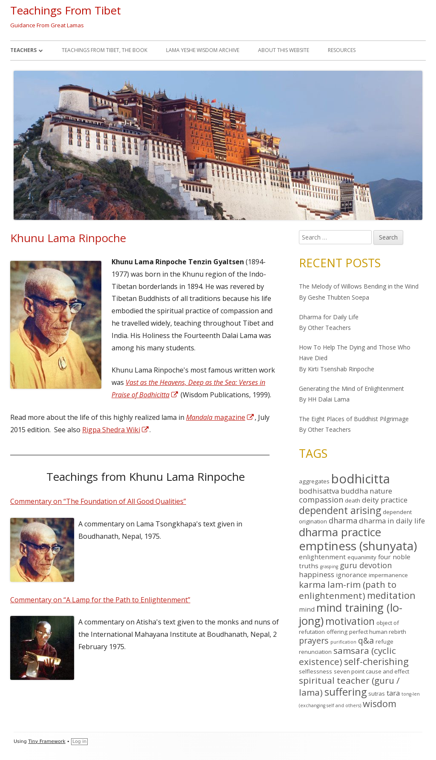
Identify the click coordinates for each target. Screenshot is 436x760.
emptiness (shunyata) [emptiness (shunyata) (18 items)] (358, 545)
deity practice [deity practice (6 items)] (384, 500)
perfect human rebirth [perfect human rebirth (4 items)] (377, 632)
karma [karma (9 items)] (312, 584)
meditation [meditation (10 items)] (391, 595)
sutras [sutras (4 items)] (376, 693)
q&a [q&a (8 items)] (366, 640)
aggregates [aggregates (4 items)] (314, 481)
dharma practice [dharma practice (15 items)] (340, 532)
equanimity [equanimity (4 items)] (361, 557)
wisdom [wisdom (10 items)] (379, 703)
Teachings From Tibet (65, 10)
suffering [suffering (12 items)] (345, 692)
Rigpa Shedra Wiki (115, 429)
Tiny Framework (46, 741)
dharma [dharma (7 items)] (343, 520)
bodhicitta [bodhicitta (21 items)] (360, 478)
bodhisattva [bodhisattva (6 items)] (319, 491)
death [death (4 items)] (352, 500)
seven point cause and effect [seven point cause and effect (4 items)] (371, 671)
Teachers (23, 50)
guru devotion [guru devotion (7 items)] (366, 565)
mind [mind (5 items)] (307, 609)
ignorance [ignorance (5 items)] (351, 574)
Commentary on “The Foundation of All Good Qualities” (98, 501)
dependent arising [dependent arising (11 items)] (340, 510)
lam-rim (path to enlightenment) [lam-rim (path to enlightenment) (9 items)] (347, 589)
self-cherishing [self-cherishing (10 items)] (376, 661)
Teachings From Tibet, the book (104, 50)
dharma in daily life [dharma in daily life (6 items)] (392, 521)
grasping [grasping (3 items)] (329, 566)
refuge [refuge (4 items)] (384, 641)
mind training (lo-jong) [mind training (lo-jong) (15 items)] (350, 614)
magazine (220, 417)
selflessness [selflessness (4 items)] (315, 671)
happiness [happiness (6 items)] (316, 574)
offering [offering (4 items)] (337, 632)
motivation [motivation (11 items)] (350, 621)
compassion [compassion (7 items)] (321, 499)
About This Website (283, 50)
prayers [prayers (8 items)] (314, 640)
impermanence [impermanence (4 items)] (388, 575)
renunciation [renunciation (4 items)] (315, 652)
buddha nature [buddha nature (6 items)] (366, 491)
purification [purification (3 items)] (343, 642)
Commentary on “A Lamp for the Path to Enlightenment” (100, 599)
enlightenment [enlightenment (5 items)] (322, 556)
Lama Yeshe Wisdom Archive (202, 50)
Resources (342, 50)
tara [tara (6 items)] (393, 693)
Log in (79, 741)
